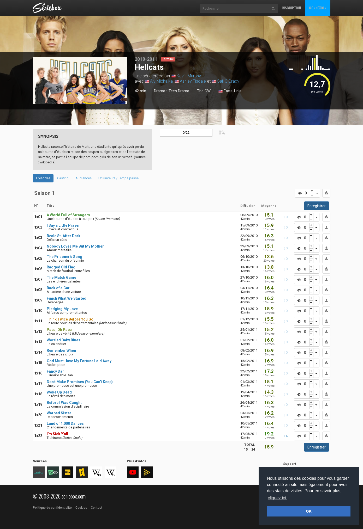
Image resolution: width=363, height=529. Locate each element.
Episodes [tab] (43, 178)
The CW (204, 91)
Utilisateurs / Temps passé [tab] (118, 178)
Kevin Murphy (189, 75)
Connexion (317, 7)
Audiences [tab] (83, 178)
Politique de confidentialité (52, 507)
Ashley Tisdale (193, 81)
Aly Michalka (161, 81)
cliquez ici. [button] (277, 498)
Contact (96, 507)
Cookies (81, 507)
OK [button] (309, 511)
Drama (159, 91)
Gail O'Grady (228, 81)
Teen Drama (179, 91)
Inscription (291, 7)
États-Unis (229, 91)
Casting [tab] (63, 178)
